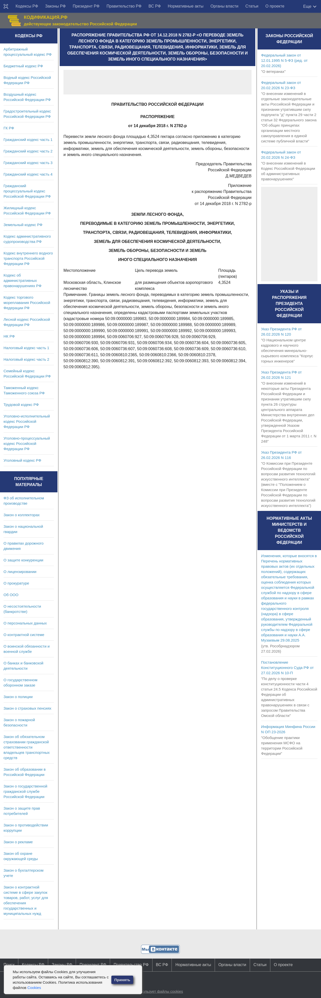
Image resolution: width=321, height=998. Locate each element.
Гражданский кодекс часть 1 (28, 139)
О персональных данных (25, 623)
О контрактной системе (24, 635)
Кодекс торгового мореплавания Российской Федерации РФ (27, 302)
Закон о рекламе (18, 842)
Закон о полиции (18, 697)
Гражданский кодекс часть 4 (28, 174)
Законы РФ (55, 6)
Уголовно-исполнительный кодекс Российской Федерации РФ (27, 421)
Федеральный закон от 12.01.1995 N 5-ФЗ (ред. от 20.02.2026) (284, 60)
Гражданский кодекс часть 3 (28, 163)
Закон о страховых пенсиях (27, 708)
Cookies (34, 987)
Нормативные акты (185, 6)
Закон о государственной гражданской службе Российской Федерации (25, 791)
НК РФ (9, 336)
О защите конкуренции (23, 560)
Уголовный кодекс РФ (22, 460)
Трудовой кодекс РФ (21, 404)
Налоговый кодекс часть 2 (26, 359)
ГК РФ (9, 128)
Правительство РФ (124, 6)
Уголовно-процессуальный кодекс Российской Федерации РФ (27, 443)
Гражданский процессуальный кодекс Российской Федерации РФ (27, 191)
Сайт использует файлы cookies (155, 991)
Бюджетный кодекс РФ (23, 66)
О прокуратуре (16, 583)
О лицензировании (20, 571)
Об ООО (11, 595)
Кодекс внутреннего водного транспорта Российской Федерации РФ (28, 258)
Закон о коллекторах (22, 515)
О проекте (274, 6)
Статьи (251, 6)
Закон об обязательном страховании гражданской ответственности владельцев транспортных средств (27, 747)
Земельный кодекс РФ (23, 225)
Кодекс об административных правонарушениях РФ (22, 280)
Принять (122, 980)
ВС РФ (154, 6)
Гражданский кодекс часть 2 (28, 151)
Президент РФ (86, 6)
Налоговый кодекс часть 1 (26, 348)
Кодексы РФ (27, 6)
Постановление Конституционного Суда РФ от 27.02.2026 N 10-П (287, 667)
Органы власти (224, 6)
